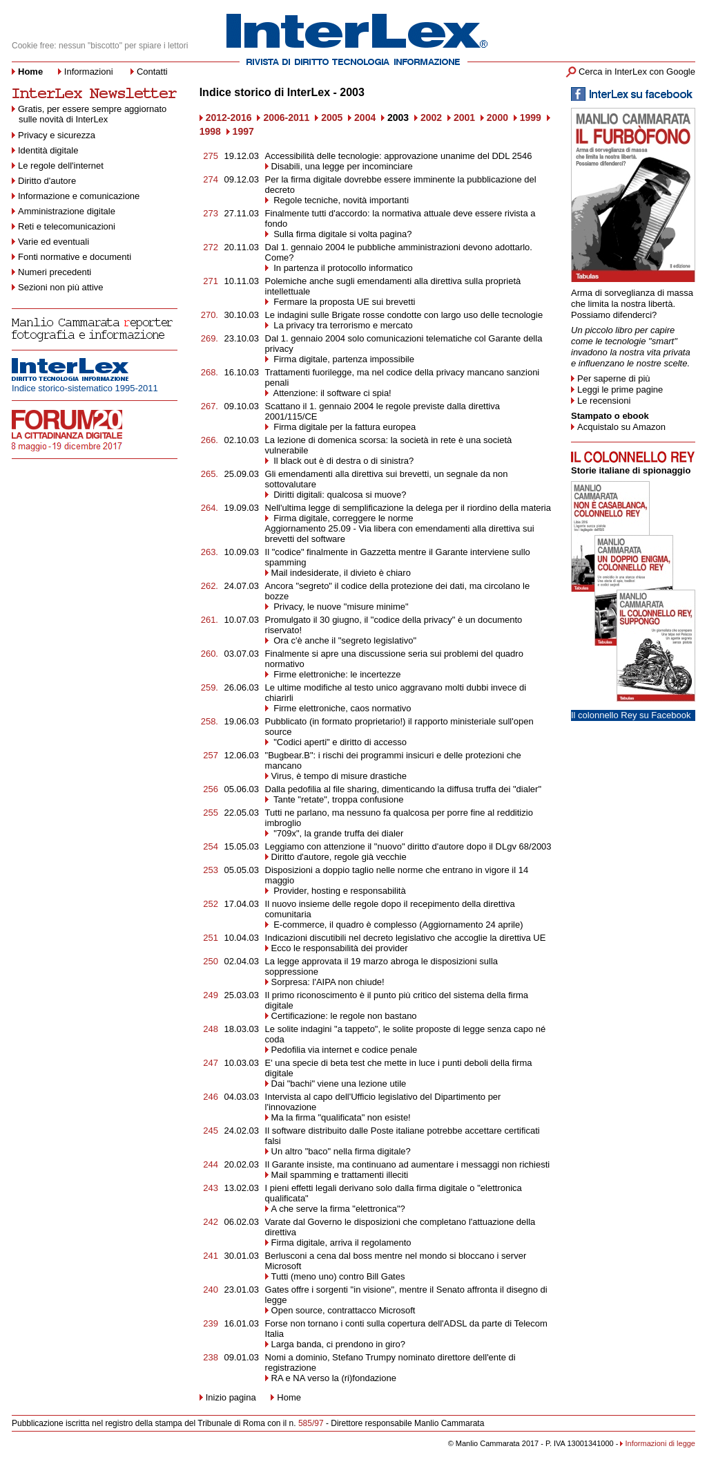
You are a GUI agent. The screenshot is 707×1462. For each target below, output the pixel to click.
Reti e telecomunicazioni (66, 226)
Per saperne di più (613, 378)
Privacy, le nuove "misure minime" (340, 606)
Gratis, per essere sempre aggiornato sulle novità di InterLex (89, 114)
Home (289, 1397)
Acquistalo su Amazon (621, 427)
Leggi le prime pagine (620, 389)
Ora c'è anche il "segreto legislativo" (343, 640)
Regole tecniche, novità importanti (341, 200)
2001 (464, 117)
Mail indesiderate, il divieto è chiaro (341, 573)
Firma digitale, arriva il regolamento (341, 1242)
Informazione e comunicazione (78, 196)
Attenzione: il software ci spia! (331, 393)
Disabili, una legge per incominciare (342, 166)
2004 (365, 117)
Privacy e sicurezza (56, 135)
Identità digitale (48, 150)
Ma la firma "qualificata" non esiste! (341, 1117)
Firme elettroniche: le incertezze (336, 674)
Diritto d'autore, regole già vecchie (339, 857)
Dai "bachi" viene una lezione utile (339, 1083)
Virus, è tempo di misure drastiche (339, 776)
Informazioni (88, 71)
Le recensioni (603, 400)
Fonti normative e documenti (74, 257)
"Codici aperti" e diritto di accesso (339, 742)
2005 (331, 117)
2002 (431, 117)
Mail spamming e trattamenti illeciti (340, 1175)
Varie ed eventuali (53, 241)
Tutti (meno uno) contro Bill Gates (338, 1276)
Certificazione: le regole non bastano (344, 1016)
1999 (530, 117)
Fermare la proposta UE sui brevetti (343, 302)
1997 (243, 131)
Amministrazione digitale (66, 211)
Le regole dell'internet (61, 165)
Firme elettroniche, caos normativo (341, 708)
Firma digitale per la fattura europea (343, 427)
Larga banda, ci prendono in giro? (338, 1344)
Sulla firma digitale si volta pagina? (341, 234)
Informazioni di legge (660, 1443)
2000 (497, 117)
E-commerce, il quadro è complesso (344, 924)
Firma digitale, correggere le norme (342, 518)
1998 (210, 131)
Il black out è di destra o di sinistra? (342, 461)
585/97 (311, 1423)
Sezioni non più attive (61, 287)
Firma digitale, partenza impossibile (342, 359)
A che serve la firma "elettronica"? (338, 1208)
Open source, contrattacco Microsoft (343, 1310)
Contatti (152, 71)
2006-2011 (286, 117)
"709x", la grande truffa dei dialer (337, 833)
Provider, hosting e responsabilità (338, 890)
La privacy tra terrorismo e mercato (342, 325)
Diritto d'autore (47, 181)
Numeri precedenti (54, 272)
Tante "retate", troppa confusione (337, 799)
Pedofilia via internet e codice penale (344, 1049)
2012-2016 (229, 117)
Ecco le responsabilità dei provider (339, 948)
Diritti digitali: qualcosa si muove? (339, 494)
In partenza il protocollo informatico (342, 268)
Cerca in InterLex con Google (637, 71)
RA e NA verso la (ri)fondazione (333, 1378)
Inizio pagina (228, 1397)
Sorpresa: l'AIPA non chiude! (328, 982)
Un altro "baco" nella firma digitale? (341, 1151)
